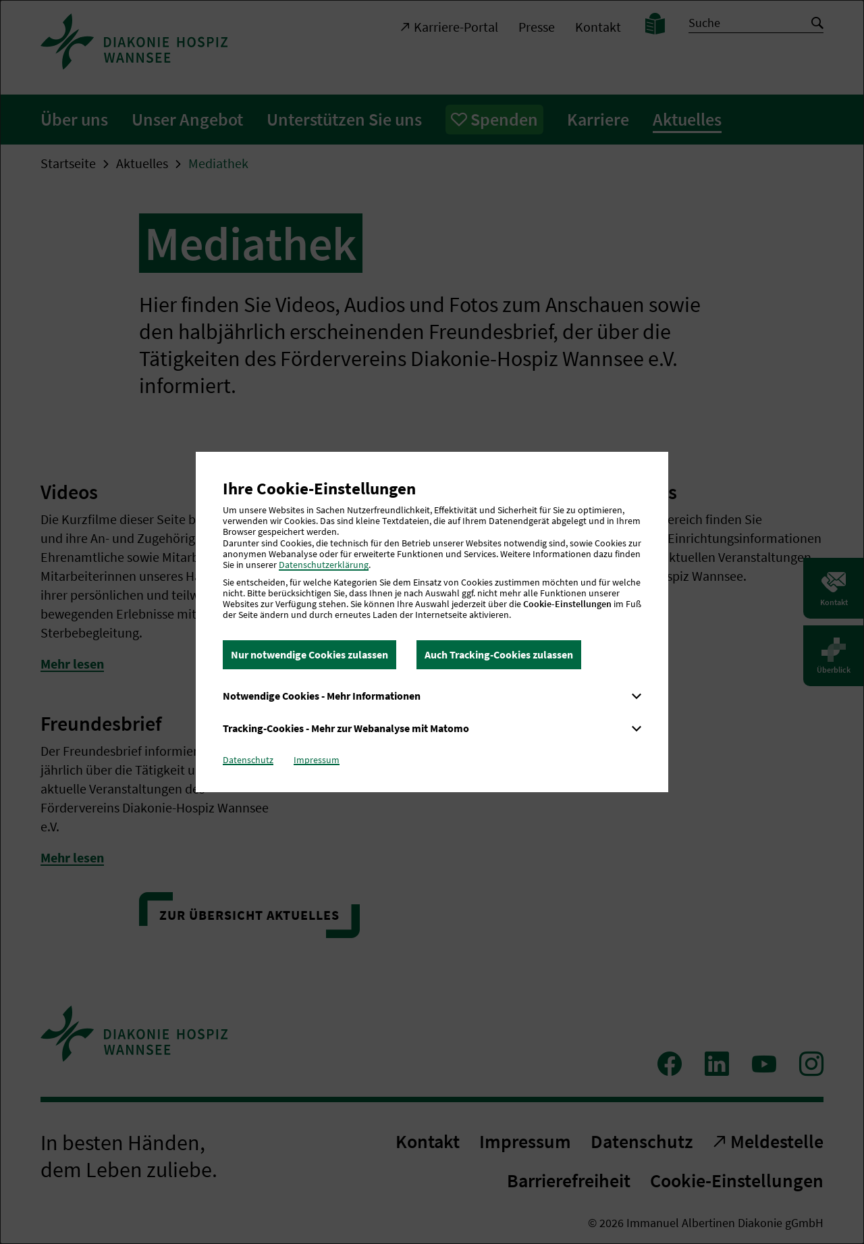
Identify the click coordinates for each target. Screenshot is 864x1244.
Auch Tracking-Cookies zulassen (499, 654)
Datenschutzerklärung (324, 565)
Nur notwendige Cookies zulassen (309, 654)
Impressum (317, 759)
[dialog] (432, 622)
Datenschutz (248, 759)
